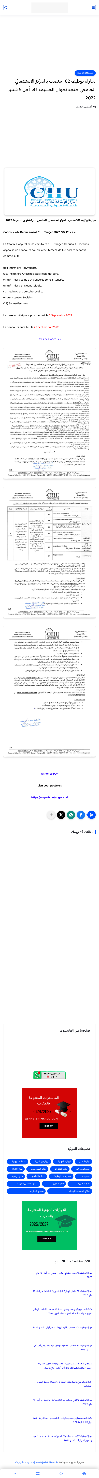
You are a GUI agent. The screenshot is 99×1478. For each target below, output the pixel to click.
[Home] (84, 1473)
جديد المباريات (83, 1169)
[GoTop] (14, 1473)
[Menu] (37, 1473)
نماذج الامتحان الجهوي (27, 1184)
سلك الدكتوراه (61, 1169)
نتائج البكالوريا (83, 1184)
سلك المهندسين (38, 1169)
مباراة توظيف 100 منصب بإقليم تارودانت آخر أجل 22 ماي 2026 (62, 1328)
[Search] (61, 1473)
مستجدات (85, 1176)
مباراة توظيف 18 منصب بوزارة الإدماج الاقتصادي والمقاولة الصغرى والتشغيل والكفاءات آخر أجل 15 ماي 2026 (65, 1366)
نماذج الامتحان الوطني (79, 1191)
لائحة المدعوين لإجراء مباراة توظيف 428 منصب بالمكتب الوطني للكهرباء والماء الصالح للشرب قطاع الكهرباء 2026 (62, 1311)
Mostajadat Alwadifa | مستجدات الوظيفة (36, 1462)
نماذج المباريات (36, 1191)
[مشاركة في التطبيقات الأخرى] (51, 815)
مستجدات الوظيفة (85, 73)
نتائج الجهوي (58, 1184)
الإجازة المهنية (64, 1162)
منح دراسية (17, 1176)
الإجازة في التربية (42, 1162)
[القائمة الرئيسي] (93, 7)
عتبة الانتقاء (17, 1169)
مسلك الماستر (38, 1176)
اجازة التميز (85, 1162)
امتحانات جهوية (19, 1162)
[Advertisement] (49, 45)
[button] (81, 815)
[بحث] (5, 7)
